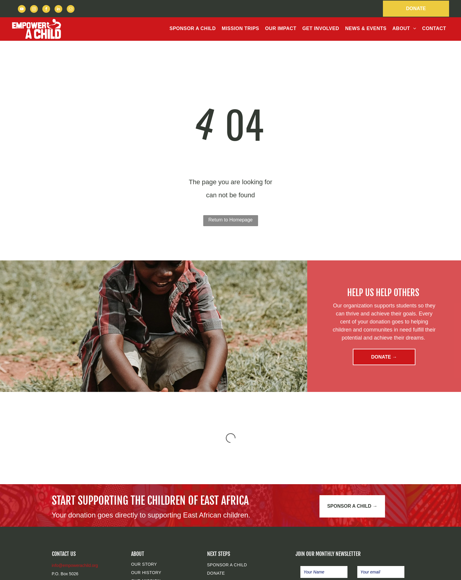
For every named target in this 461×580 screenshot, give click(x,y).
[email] (70, 9)
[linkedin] (58, 9)
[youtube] (22, 9)
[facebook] (46, 9)
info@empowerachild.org (75, 565)
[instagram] (34, 9)
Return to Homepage (230, 219)
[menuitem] (193, 28)
